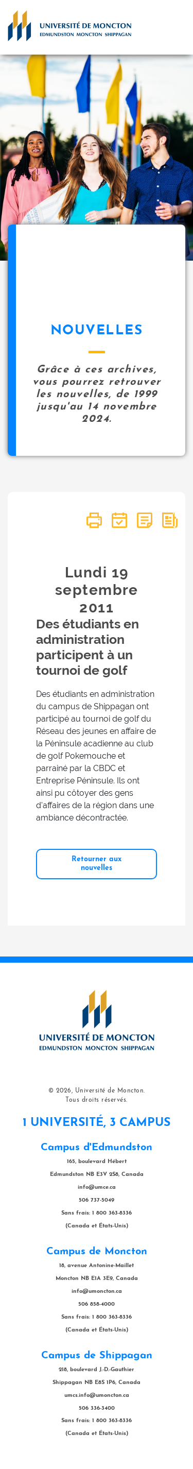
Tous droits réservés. (96, 1100)
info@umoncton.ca (97, 1291)
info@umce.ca (97, 1187)
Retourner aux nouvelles (96, 864)
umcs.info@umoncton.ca (96, 1395)
